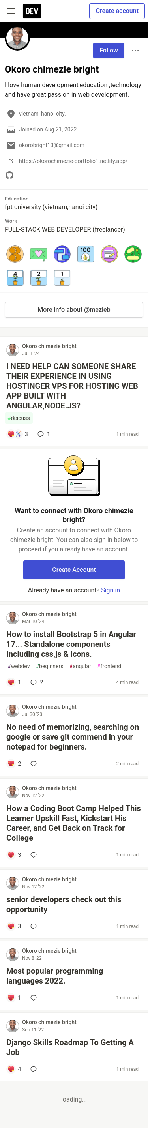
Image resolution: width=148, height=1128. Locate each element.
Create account (117, 11)
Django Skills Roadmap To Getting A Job (70, 1047)
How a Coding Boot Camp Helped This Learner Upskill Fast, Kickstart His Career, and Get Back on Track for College (73, 823)
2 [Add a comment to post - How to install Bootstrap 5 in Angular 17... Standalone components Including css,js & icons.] (36, 682)
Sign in (110, 590)
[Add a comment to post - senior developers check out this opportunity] (14, 926)
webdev (18, 666)
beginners (49, 666)
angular (80, 666)
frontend (109, 666)
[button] (15, 254)
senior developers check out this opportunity (63, 904)
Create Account (74, 569)
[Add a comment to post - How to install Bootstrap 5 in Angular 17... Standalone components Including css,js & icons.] (14, 682)
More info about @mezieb (73, 309)
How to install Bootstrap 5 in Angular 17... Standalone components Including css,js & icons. (71, 644)
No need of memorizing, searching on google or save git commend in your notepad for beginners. (72, 736)
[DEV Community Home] (32, 11)
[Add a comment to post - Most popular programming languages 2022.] (14, 998)
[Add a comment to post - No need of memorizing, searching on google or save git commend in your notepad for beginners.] (14, 764)
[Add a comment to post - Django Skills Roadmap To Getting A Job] (14, 1069)
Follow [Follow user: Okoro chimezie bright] (108, 50)
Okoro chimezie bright (49, 346)
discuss (18, 418)
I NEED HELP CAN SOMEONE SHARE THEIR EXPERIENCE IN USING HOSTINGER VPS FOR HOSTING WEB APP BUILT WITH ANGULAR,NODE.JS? (72, 386)
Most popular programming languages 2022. (54, 976)
